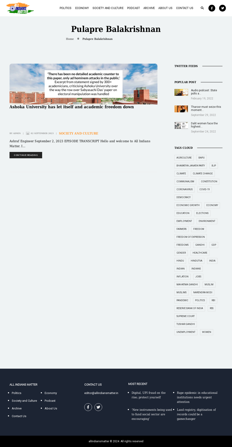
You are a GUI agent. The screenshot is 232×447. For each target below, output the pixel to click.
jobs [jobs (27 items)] (198, 276)
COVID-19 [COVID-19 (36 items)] (204, 189)
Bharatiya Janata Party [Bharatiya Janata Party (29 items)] (190, 165)
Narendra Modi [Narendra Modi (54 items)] (202, 292)
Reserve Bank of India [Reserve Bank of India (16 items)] (189, 308)
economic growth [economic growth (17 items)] (188, 205)
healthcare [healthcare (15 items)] (200, 253)
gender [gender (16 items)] (181, 253)
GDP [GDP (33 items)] (213, 245)
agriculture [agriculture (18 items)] (184, 157)
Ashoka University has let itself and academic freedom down (72, 106)
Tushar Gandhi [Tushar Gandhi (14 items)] (185, 324)
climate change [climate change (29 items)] (203, 173)
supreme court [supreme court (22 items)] (185, 316)
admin (17, 133)
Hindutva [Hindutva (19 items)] (196, 261)
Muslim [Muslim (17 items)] (209, 284)
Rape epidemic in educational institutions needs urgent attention (197, 397)
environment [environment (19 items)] (207, 221)
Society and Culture (107, 8)
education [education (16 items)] (182, 213)
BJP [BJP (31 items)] (214, 165)
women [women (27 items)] (206, 332)
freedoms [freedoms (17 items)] (182, 245)
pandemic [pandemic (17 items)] (182, 300)
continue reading (26, 155)
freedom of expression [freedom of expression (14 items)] (190, 237)
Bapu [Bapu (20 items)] (201, 157)
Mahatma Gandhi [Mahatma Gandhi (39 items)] (187, 284)
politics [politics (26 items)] (200, 300)
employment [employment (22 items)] (184, 221)
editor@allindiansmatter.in (101, 393)
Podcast (133, 8)
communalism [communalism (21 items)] (185, 181)
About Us (165, 8)
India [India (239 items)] (212, 261)
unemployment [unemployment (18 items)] (185, 332)
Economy (82, 8)
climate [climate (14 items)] (181, 173)
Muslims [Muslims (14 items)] (181, 292)
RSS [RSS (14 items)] (211, 308)
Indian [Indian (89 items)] (180, 268)
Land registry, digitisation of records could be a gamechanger (196, 414)
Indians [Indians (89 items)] (196, 268)
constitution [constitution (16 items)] (209, 181)
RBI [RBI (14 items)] (213, 300)
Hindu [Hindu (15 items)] (180, 261)
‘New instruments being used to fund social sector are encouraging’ (152, 414)
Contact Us (184, 8)
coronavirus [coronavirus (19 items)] (184, 189)
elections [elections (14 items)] (202, 213)
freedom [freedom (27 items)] (198, 229)
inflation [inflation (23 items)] (182, 276)
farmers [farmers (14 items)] (181, 229)
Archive (149, 8)
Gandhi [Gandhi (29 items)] (200, 245)
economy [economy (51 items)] (212, 205)
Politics (66, 8)
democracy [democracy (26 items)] (183, 197)
